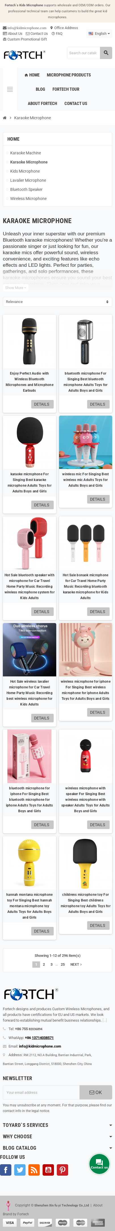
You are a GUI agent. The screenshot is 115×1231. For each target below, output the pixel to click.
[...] (105, 1020)
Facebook (5, 1170)
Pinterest (62, 1170)
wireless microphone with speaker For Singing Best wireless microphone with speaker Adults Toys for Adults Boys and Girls (85, 799)
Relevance (14, 302)
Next (76, 965)
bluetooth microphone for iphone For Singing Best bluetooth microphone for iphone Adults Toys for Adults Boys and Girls (29, 799)
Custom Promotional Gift (25, 39)
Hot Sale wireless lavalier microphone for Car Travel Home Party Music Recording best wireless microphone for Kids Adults (30, 693)
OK (95, 1092)
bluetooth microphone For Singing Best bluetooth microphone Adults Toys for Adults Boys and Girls (85, 382)
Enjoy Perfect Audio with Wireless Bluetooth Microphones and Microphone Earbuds (29, 382)
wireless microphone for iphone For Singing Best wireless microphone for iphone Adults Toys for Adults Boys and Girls (85, 690)
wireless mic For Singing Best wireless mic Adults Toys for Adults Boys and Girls (85, 480)
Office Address (64, 28)
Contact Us (37, 33)
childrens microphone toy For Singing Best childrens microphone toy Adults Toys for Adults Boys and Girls (85, 903)
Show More (15, 288)
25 (63, 964)
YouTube (48, 1170)
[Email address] (41, 1092)
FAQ (56, 33)
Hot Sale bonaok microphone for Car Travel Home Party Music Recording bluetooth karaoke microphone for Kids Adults (85, 586)
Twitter (20, 1170)
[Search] (89, 53)
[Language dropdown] (99, 33)
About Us (12, 33)
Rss (34, 1170)
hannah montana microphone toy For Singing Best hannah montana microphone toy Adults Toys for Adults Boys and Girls (29, 906)
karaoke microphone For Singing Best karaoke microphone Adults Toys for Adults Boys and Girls (29, 482)
